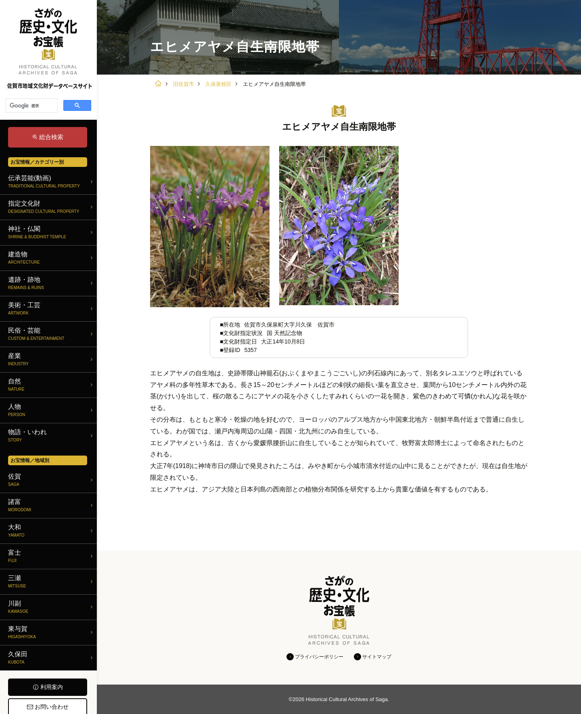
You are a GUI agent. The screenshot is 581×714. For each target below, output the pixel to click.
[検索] (31, 105)
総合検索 (51, 136)
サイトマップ (376, 657)
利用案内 (51, 687)
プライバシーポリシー (319, 657)
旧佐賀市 (183, 84)
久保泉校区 (218, 84)
